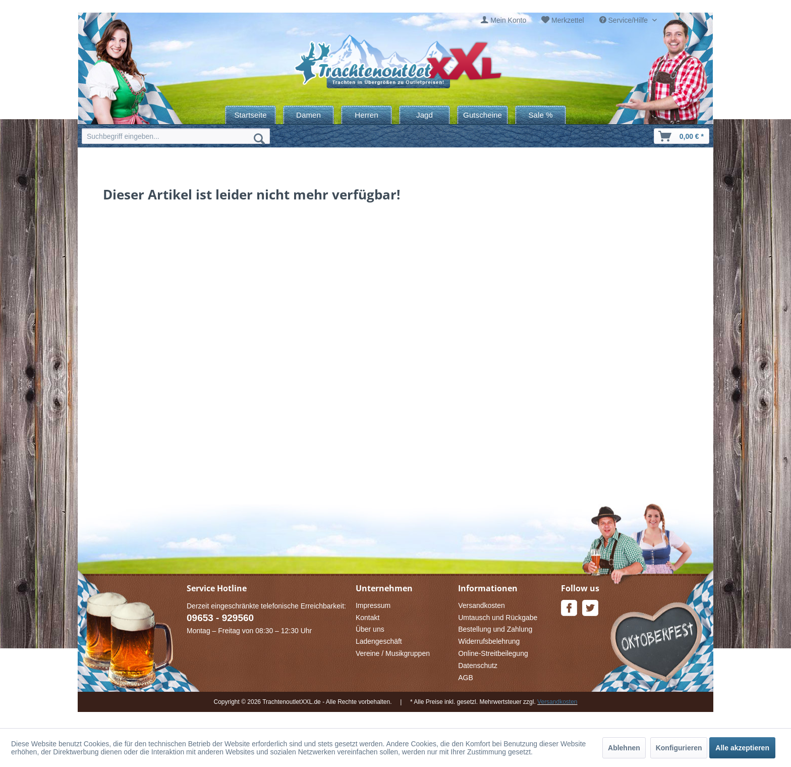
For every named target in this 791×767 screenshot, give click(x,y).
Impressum (373, 605)
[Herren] (366, 115)
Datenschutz (477, 665)
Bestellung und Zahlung (495, 629)
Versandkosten (481, 605)
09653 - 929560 (220, 617)
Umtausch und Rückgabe (497, 617)
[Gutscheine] (483, 115)
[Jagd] (425, 115)
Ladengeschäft (379, 641)
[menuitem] (503, 20)
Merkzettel (567, 20)
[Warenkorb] (681, 136)
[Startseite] (250, 115)
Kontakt (367, 617)
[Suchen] (259, 138)
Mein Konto (508, 20)
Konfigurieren (679, 748)
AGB (465, 678)
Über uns (370, 629)
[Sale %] (541, 115)
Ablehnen (624, 748)
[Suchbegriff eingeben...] (176, 136)
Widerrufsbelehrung (489, 641)
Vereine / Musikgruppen (393, 653)
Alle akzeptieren (742, 748)
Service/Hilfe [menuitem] (624, 20)
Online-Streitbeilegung (493, 653)
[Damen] (308, 115)
